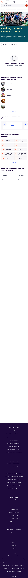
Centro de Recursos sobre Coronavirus (14, 433)
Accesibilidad (6, 568)
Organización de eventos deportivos (14, 482)
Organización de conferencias (14, 488)
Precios (14, 430)
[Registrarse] (20, 2)
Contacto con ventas (14, 532)
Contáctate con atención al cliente (14, 529)
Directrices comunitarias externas (14, 443)
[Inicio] (2, 2)
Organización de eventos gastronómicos (14, 452)
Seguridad (22, 562)
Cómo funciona (11, 555)
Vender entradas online (14, 466)
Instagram (14, 545)
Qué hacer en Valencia (14, 506)
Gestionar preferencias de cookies (14, 571)
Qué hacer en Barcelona (14, 503)
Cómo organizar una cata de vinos (14, 449)
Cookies (12, 568)
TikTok (14, 548)
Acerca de (19, 558)
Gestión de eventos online (14, 470)
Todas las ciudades (14, 521)
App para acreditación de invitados (14, 437)
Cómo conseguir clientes (14, 446)
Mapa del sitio (14, 455)
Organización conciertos (14, 492)
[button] (4, 44)
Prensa (12, 562)
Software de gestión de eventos (14, 463)
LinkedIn (14, 542)
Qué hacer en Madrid (14, 499)
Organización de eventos (14, 427)
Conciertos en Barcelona (14, 512)
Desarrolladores (6, 565)
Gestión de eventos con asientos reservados (14, 476)
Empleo (8, 562)
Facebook (14, 539)
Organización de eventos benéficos (14, 479)
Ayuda (4, 562)
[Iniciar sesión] (13, 2)
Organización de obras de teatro (14, 485)
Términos (17, 565)
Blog (24, 558)
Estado (12, 565)
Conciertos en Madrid (14, 515)
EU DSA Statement (19, 568)
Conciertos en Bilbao (14, 518)
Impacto (17, 562)
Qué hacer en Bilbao (14, 509)
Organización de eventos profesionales (14, 473)
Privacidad (22, 565)
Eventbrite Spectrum (14, 440)
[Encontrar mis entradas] (7, 2)
